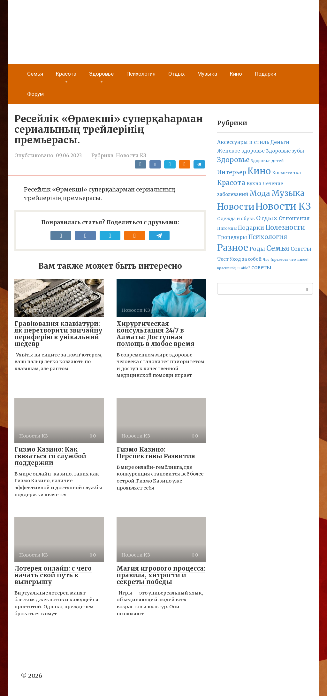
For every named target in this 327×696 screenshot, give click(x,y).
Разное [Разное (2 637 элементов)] (232, 247)
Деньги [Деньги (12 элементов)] (279, 142)
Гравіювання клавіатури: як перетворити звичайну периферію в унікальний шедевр (58, 334)
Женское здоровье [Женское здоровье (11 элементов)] (241, 151)
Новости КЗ (131, 156)
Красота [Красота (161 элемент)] (231, 182)
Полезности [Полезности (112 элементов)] (285, 227)
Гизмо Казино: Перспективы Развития (156, 452)
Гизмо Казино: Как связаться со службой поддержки (50, 456)
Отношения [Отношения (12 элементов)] (294, 218)
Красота (66, 74)
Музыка (207, 74)
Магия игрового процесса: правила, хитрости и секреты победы (161, 575)
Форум (35, 94)
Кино (236, 74)
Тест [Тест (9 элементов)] (223, 259)
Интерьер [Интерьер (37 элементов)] (231, 172)
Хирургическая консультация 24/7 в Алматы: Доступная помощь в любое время (155, 334)
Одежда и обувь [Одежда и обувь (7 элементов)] (236, 218)
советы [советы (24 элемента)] (261, 267)
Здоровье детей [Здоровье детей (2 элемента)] (267, 161)
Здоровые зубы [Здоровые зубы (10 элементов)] (285, 151)
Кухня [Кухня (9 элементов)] (254, 183)
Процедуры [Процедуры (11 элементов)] (232, 237)
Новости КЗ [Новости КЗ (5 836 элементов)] (283, 206)
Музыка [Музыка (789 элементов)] (288, 193)
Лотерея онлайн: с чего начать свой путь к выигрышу (53, 575)
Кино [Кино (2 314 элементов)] (259, 171)
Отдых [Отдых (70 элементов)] (267, 218)
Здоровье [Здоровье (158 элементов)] (233, 159)
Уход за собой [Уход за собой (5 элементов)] (246, 259)
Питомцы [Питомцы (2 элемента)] (227, 228)
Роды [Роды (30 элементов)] (257, 248)
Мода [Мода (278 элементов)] (259, 193)
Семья (35, 74)
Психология (141, 74)
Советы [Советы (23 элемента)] (301, 249)
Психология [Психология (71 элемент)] (267, 237)
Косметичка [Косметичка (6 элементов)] (286, 173)
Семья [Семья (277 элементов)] (277, 248)
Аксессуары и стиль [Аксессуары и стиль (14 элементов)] (243, 142)
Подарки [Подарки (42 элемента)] (251, 227)
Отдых (176, 74)
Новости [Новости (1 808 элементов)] (235, 206)
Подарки (265, 74)
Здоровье (101, 74)
